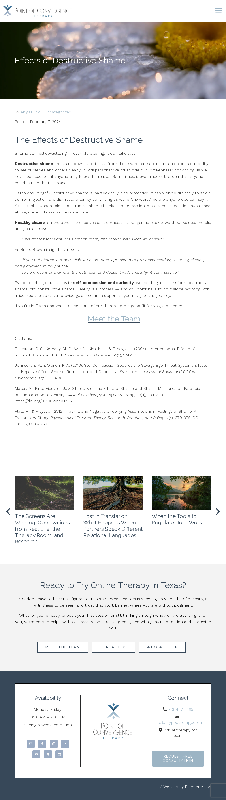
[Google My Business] (59, 754)
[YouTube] (36, 754)
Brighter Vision (198, 786)
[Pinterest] (48, 754)
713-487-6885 (180, 709)
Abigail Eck (30, 112)
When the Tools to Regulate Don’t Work (177, 519)
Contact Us (113, 647)
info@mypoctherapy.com (178, 722)
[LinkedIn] (65, 744)
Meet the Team (114, 318)
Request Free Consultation (178, 758)
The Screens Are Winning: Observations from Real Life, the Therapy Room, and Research (42, 529)
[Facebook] (42, 744)
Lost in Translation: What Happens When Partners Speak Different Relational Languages (113, 525)
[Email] (31, 744)
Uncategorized (57, 112)
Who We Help (162, 647)
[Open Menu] (218, 11)
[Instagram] (54, 744)
